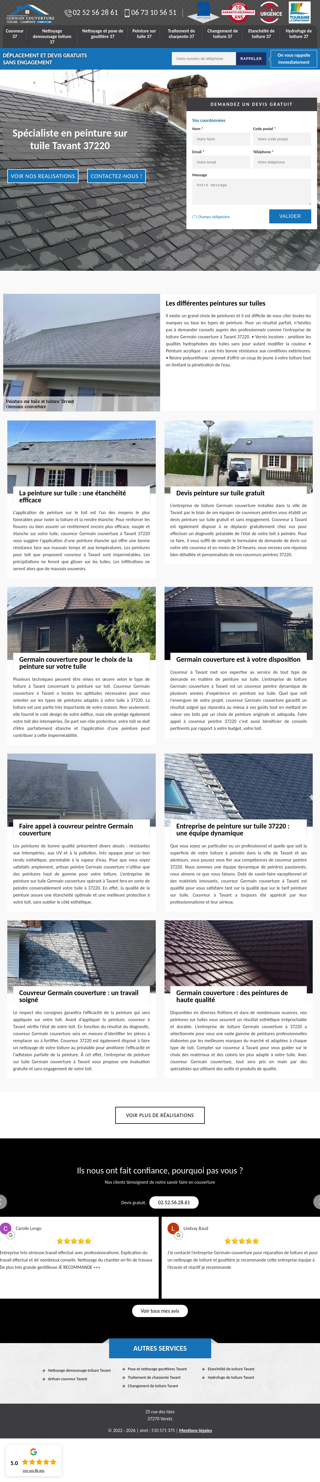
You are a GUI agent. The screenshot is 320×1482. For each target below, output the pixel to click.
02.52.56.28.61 (174, 1202)
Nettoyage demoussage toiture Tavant (79, 1370)
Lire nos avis (33, 1471)
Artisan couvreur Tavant (67, 1378)
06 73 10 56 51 (149, 12)
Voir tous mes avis (160, 1311)
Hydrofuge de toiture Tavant (231, 1377)
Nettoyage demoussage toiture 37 (52, 36)
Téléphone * (282, 159)
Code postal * (282, 136)
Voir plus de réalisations (160, 1115)
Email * (221, 159)
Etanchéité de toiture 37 (261, 33)
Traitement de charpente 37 (181, 33)
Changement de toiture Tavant (153, 1385)
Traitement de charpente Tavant (154, 1377)
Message (251, 189)
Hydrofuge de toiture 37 (299, 33)
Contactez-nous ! (116, 176)
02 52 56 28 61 (91, 12)
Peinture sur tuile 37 (144, 33)
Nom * (221, 136)
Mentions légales (195, 1430)
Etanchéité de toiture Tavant (231, 1368)
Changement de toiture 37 (222, 33)
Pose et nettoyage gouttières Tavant (157, 1368)
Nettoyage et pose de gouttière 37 (102, 33)
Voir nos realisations (43, 176)
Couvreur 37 (15, 33)
